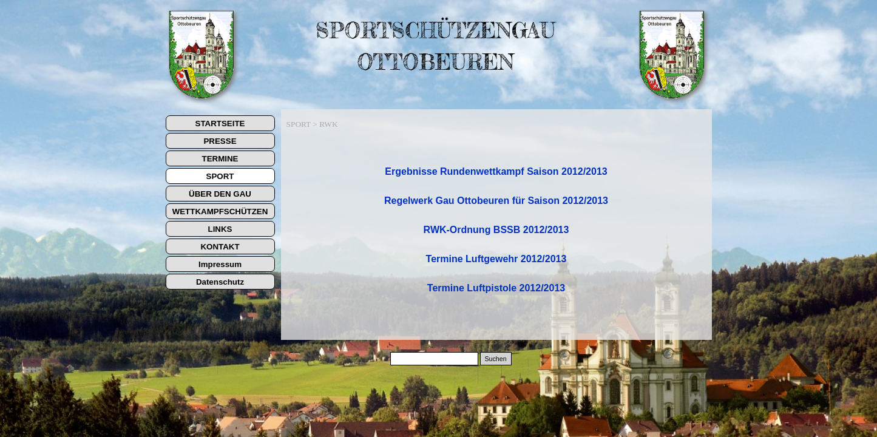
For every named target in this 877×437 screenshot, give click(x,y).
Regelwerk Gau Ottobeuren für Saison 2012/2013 (496, 200)
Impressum (220, 264)
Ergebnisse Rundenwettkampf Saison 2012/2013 (496, 171)
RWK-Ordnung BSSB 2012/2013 (496, 230)
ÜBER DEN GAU (220, 193)
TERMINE (220, 158)
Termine (496, 288)
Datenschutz (220, 281)
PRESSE (219, 141)
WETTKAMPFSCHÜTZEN (220, 211)
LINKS (220, 229)
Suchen (495, 358)
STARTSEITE (220, 123)
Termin (496, 259)
